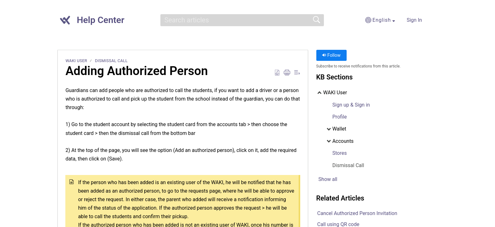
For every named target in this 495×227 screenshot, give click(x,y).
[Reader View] (297, 73)
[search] (242, 20)
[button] (344, 20)
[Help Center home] (65, 20)
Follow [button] (331, 55)
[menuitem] (430, 20)
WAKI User (76, 60)
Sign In (414, 20)
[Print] (287, 73)
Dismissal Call (111, 60)
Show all (328, 179)
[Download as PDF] (277, 73)
